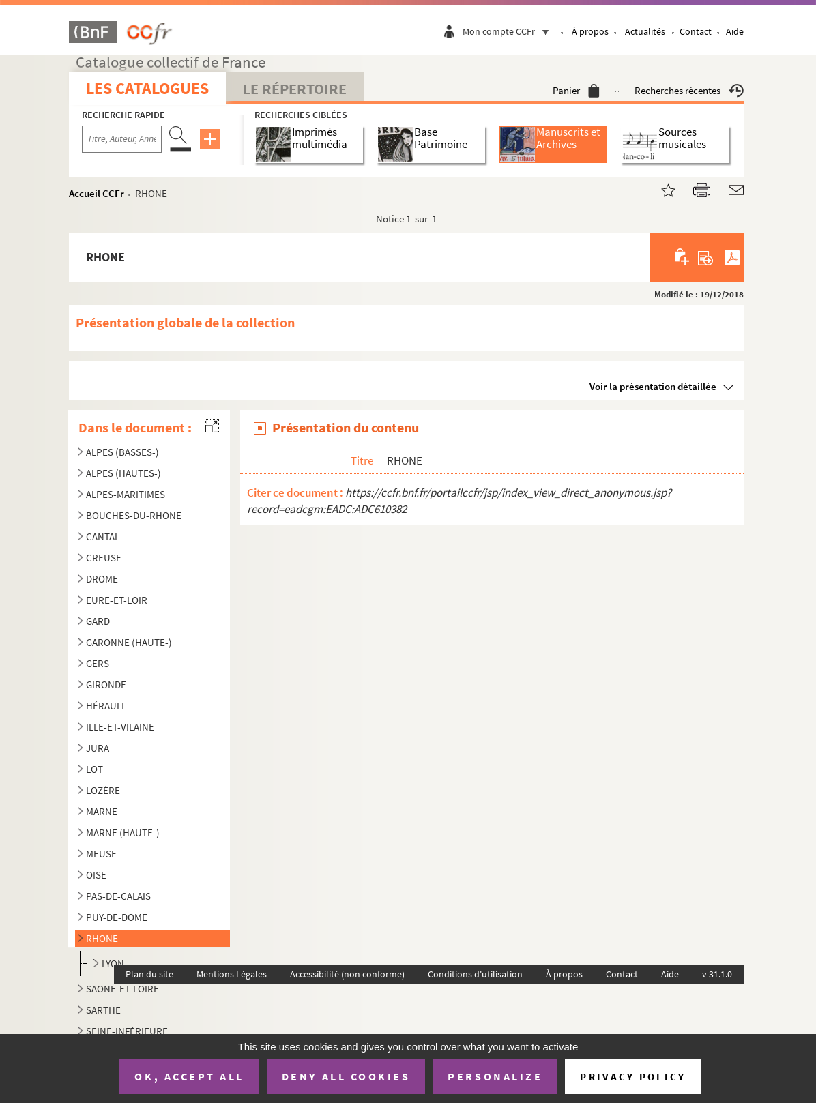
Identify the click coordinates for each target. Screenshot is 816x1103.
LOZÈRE (103, 790)
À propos (590, 31)
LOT (94, 769)
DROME (102, 578)
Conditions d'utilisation (475, 974)
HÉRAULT (106, 705)
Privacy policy (633, 1076)
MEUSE (101, 853)
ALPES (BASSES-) (122, 451)
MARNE (101, 811)
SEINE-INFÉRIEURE (127, 1031)
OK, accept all (189, 1076)
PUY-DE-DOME (116, 917)
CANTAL (102, 536)
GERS (97, 663)
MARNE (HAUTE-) (123, 832)
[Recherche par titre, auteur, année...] (122, 139)
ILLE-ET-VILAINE (120, 726)
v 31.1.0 (717, 974)
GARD (98, 621)
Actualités (645, 31)
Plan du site (149, 974)
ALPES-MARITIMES (125, 494)
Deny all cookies (346, 1076)
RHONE (102, 938)
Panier (576, 90)
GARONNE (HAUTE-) (129, 642)
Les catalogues (147, 88)
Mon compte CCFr (509, 31)
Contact (696, 31)
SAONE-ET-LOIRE (122, 988)
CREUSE (103, 557)
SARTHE (103, 1009)
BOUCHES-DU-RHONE (133, 515)
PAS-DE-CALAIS (118, 895)
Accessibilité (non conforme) (347, 974)
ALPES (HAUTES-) (123, 473)
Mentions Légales (231, 974)
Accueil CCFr (96, 193)
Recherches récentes (689, 90)
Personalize (495, 1076)
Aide (735, 31)
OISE (96, 874)
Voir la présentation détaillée (652, 386)
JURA (97, 747)
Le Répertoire (295, 88)
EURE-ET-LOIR (116, 599)
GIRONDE (106, 684)
